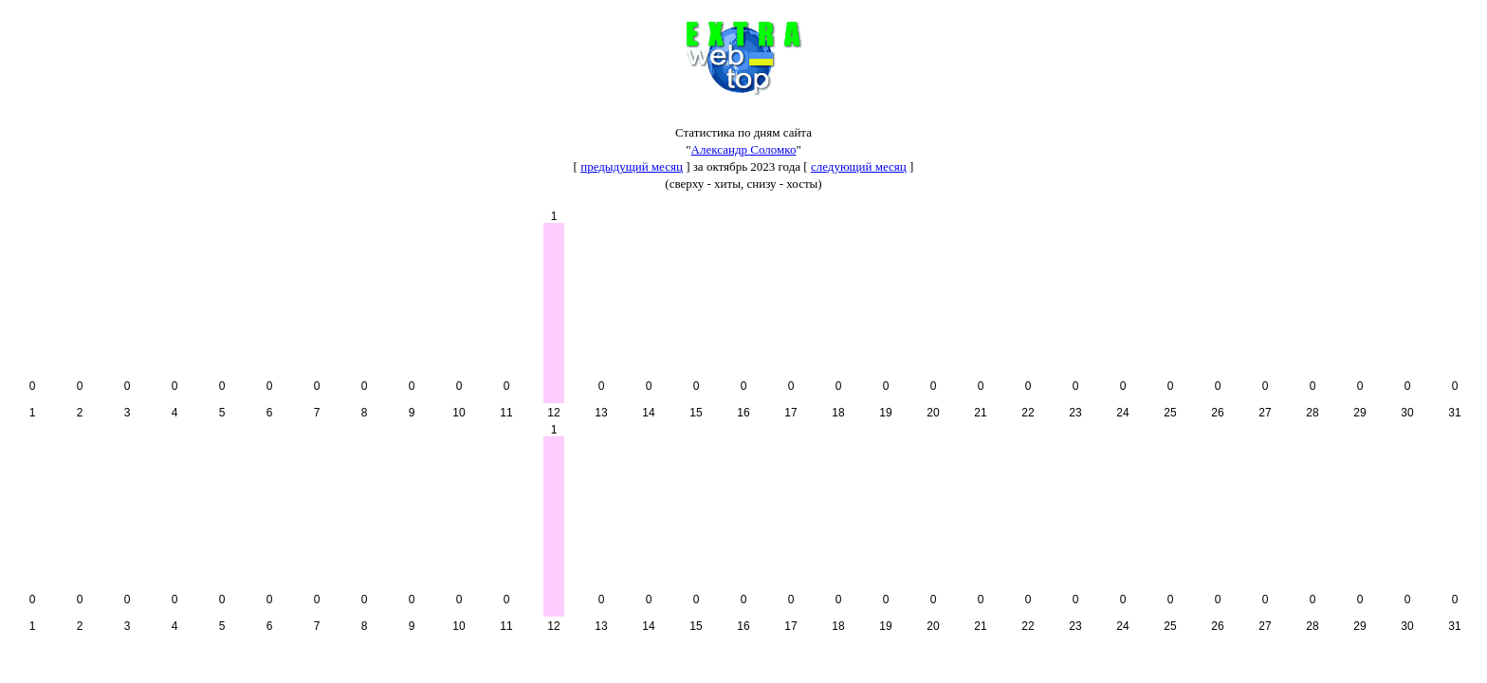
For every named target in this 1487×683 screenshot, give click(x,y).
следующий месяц (859, 166)
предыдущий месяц (631, 166)
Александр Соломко (744, 149)
